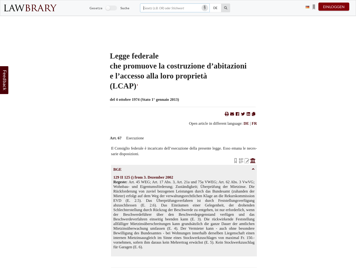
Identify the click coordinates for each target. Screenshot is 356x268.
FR (254, 123)
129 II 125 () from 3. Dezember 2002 (143, 177)
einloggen (334, 6)
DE (246, 123)
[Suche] (225, 7)
